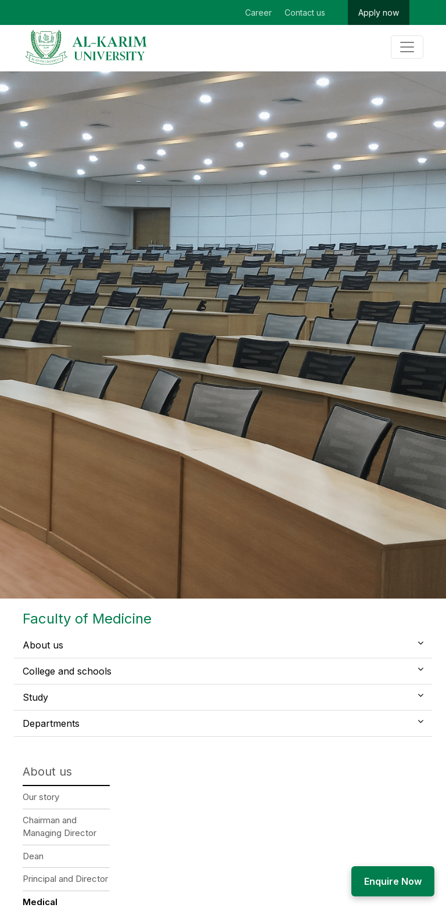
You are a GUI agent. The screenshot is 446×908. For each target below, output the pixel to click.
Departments (51, 723)
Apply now (378, 12)
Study (35, 697)
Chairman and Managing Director (59, 827)
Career (258, 12)
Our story (41, 796)
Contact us (305, 12)
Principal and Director (65, 878)
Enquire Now (393, 881)
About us (43, 645)
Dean (33, 856)
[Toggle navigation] (407, 47)
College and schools (67, 671)
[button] (420, 642)
